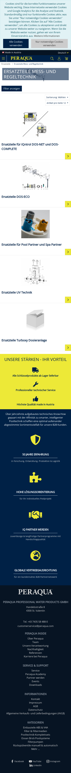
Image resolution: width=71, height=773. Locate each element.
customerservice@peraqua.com (36, 626)
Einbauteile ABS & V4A (35, 727)
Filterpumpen (35, 741)
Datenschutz (35, 709)
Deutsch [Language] (63, 52)
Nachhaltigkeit (35, 649)
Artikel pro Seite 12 (56, 103)
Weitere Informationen (47, 36)
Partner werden (35, 677)
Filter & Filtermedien (35, 731)
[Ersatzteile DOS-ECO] (35, 180)
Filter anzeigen (11, 88)
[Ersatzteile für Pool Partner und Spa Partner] (35, 228)
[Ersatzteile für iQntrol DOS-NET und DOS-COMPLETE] (35, 130)
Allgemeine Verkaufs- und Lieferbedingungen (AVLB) (35, 713)
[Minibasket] (66, 58)
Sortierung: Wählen (56, 97)
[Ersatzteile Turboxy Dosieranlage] (35, 324)
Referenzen (35, 652)
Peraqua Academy (35, 674)
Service (35, 670)
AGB (35, 706)
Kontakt (35, 699)
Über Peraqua (35, 638)
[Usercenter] (59, 58)
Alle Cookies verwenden (16, 43)
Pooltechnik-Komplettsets (35, 734)
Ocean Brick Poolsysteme (35, 738)
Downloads (35, 685)
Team (35, 642)
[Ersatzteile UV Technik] (35, 276)
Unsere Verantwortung (35, 645)
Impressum (35, 702)
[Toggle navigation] (3, 58)
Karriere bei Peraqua (35, 656)
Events (35, 681)
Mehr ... (35, 749)
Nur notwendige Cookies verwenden (49, 43)
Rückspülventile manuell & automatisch (35, 745)
